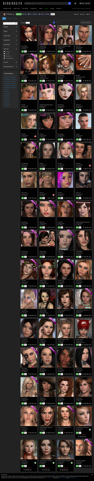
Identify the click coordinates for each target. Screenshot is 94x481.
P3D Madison (61, 75)
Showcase (9, 18)
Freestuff (41, 14)
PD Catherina (24, 163)
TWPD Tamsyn (79, 339)
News (40, 8)
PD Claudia (60, 134)
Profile (24, 14)
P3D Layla (6, 106)
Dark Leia (78, 192)
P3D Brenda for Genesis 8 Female (12, 83)
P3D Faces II (24, 192)
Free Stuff (16, 8)
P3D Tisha (60, 368)
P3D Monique (43, 46)
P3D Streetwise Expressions (83, 222)
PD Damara (60, 104)
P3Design (25, 49)
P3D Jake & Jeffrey (80, 460)
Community (33, 8)
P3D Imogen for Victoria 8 (10, 79)
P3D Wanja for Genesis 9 (10, 77)
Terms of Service (49, 477)
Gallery (35, 14)
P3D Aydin (42, 339)
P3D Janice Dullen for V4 (64, 310)
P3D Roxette (7, 93)
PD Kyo (78, 134)
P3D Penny (42, 398)
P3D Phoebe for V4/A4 (63, 339)
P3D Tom (78, 46)
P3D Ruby (6, 91)
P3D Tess (6, 100)
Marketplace (7, 8)
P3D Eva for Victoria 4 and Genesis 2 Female (69, 427)
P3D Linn (6, 89)
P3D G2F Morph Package (64, 46)
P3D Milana (24, 46)
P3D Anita (42, 222)
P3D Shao (60, 251)
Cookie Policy (62, 477)
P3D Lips (42, 192)
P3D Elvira (24, 460)
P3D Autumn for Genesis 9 (10, 81)
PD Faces (78, 104)
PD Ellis (41, 163)
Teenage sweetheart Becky (46, 104)
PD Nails (78, 75)
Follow (19, 14)
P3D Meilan (24, 339)
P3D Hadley (24, 368)
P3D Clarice (24, 398)
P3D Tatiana (24, 222)
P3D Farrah (79, 368)
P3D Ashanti (7, 104)
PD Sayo (60, 163)
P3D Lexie (6, 102)
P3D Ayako (6, 97)
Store (29, 14)
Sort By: (86, 22)
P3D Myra (60, 222)
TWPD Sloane (43, 310)
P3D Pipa (23, 280)
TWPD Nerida (43, 280)
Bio (52, 14)
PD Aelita (23, 134)
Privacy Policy (73, 477)
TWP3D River (43, 75)
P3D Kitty (78, 163)
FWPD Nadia (43, 251)
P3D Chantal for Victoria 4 (46, 427)
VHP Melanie (79, 251)
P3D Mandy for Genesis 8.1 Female (12, 87)
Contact (58, 8)
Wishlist (48, 14)
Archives (15, 18)
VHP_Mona (79, 398)
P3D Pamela (24, 251)
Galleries (25, 8)
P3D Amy (60, 192)
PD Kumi (42, 134)
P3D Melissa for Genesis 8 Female (12, 85)
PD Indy (23, 104)
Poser (52, 8)
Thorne (46, 78)
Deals (46, 8)
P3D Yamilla (61, 398)
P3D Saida (6, 95)
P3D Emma (79, 280)
